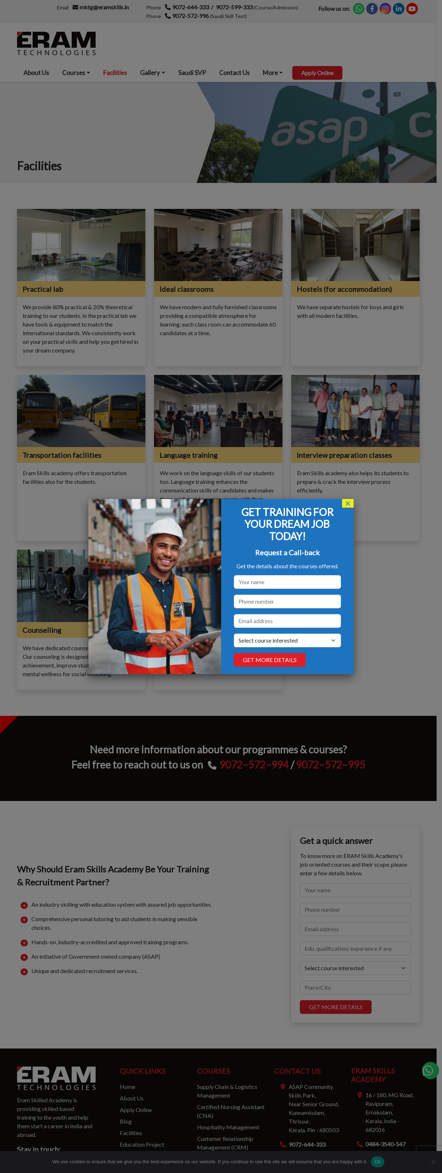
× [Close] (348, 503)
